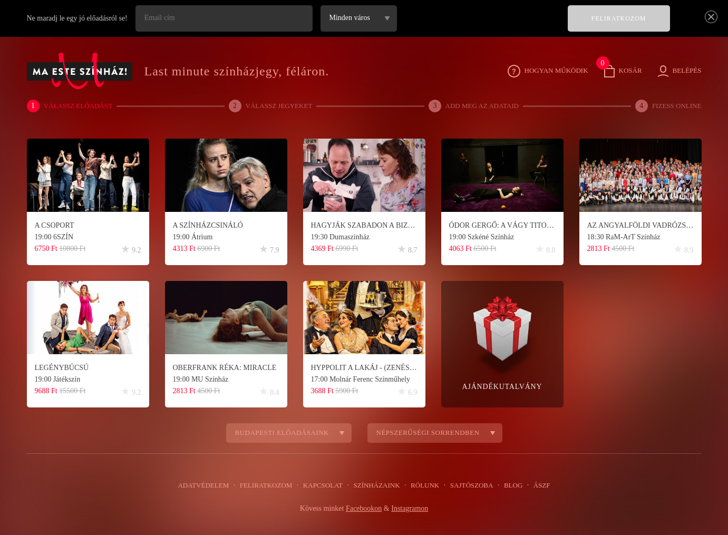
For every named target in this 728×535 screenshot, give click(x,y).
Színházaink (376, 485)
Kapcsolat (324, 485)
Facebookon (363, 508)
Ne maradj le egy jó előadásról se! (79, 18)
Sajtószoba (468, 485)
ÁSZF (535, 485)
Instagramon (411, 508)
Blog (508, 485)
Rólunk (423, 485)
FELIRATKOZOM (619, 18)
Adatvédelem (210, 485)
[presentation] (480, 25)
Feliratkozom (270, 485)
